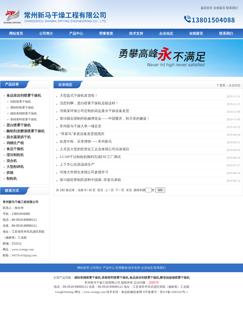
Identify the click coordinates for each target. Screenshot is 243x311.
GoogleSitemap (64, 292)
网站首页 (16, 33)
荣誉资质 (106, 33)
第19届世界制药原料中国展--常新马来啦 (90, 180)
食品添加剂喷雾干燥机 (144, 277)
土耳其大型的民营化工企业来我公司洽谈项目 (94, 149)
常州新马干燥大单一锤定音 (80, 126)
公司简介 (46, 33)
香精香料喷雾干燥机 (23, 119)
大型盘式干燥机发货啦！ (79, 95)
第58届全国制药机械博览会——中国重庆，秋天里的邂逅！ (105, 118)
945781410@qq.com (24, 255)
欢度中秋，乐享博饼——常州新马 (86, 141)
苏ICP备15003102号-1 (174, 292)
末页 (129, 190)
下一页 (119, 190)
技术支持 (136, 33)
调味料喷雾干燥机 (22, 107)
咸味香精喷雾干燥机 (23, 113)
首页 (222, 85)
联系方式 (12, 191)
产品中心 (76, 33)
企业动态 (166, 33)
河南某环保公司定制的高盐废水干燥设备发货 (94, 111)
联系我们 (232, 8)
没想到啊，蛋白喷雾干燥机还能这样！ (89, 103)
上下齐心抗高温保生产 (77, 164)
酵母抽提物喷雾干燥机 (175, 277)
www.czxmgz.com (23, 249)
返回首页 (207, 8)
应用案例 (121, 267)
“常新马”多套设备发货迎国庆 (82, 134)
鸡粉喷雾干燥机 (20, 101)
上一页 (109, 190)
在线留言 (219, 8)
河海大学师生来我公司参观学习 (84, 172)
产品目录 (12, 84)
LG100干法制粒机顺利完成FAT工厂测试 (90, 157)
